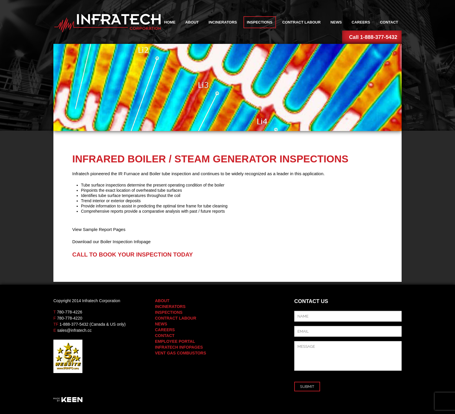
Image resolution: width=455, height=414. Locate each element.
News (336, 22)
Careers (361, 22)
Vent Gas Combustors (180, 353)
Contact (389, 22)
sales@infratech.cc (74, 330)
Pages (118, 229)
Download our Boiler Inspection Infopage (111, 241)
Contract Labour (301, 22)
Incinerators (223, 22)
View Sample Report (92, 229)
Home (170, 22)
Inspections (259, 22)
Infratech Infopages (179, 347)
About (192, 22)
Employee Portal (175, 341)
